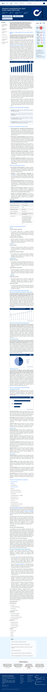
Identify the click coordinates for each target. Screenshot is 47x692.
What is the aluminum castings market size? (18, 641)
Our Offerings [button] (29, 2)
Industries (16, 2)
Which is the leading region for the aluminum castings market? (22, 655)
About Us (39, 0)
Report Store (11, 3)
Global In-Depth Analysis (39, 32)
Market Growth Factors (4, 32)
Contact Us (42, 0)
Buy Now (40, 46)
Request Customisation (7, 18)
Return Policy (29, 678)
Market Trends (4, 34)
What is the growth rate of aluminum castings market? (20, 644)
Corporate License (38, 38)
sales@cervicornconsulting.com (32, 0)
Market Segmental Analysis (5, 43)
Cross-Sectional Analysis (38, 43)
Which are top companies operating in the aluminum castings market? (21, 647)
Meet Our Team (29, 681)
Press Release (22, 681)
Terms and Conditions (30, 680)
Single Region (38, 35)
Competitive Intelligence (38, 40)
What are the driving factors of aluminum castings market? (21, 653)
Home (7, 2)
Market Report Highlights (4, 29)
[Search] (38, 3)
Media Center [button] (22, 2)
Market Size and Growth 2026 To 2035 (4, 25)
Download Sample (7, 16)
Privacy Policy (29, 677)
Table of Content (18, 16)
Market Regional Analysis (4, 40)
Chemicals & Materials (8, 6)
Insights (21, 682)
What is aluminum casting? (16, 650)
